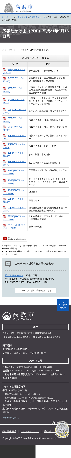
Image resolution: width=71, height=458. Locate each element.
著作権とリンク (52, 431)
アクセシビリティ (30, 431)
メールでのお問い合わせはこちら (35, 290)
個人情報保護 (9, 431)
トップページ (7, 17)
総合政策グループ (37, 17)
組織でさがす (21, 17)
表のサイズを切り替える (35, 57)
